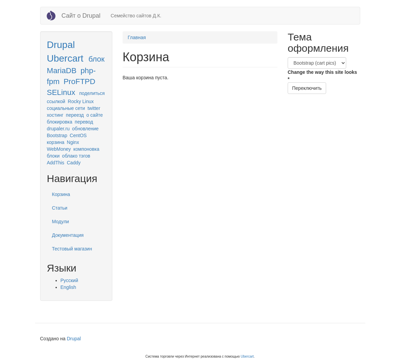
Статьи (59, 208)
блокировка (60, 122)
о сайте (94, 115)
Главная (137, 37)
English (68, 287)
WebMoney (59, 149)
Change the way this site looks (322, 75)
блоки (53, 156)
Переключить (307, 88)
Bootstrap (57, 135)
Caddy (73, 162)
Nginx (73, 142)
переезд (75, 115)
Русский (69, 280)
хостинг (55, 115)
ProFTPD (79, 81)
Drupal (61, 44)
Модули (60, 221)
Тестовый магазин (72, 248)
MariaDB (62, 70)
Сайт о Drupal (81, 15)
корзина (55, 142)
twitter (93, 108)
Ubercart (65, 58)
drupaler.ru (58, 128)
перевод (84, 122)
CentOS (78, 135)
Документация (68, 235)
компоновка (86, 149)
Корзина (61, 194)
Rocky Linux (81, 101)
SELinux (61, 92)
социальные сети (66, 108)
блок (97, 59)
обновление (85, 128)
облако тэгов (76, 156)
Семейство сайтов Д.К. (136, 15)
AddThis (55, 162)
